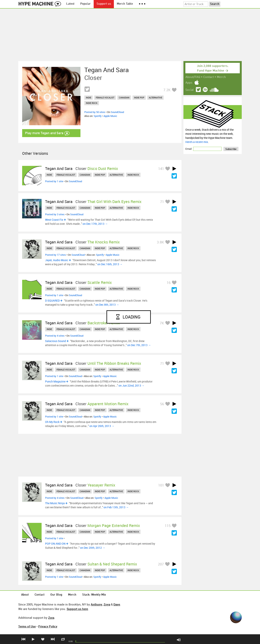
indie (88, 97)
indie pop (139, 97)
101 (161, 485)
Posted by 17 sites (55, 254)
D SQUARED (52, 300)
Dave (116, 604)
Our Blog (56, 594)
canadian (124, 97)
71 (162, 201)
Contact (208, 77)
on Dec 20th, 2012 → (92, 548)
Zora (51, 618)
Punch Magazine (55, 381)
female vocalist (105, 97)
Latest (70, 4)
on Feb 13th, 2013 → (116, 507)
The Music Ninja (55, 503)
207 (161, 564)
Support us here (77, 609)
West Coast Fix (54, 219)
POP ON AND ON (55, 543)
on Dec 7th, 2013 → (139, 345)
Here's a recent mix (196, 142)
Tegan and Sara (106, 70)
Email (188, 148)
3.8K (160, 242)
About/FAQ (192, 77)
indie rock (91, 103)
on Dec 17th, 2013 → (95, 224)
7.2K (167, 90)
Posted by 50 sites (94, 112)
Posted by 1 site (54, 181)
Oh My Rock (52, 422)
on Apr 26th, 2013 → (101, 426)
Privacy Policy (47, 626)
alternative (155, 97)
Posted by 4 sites (55, 335)
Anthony (96, 604)
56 (162, 404)
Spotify (98, 116)
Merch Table (125, 4)
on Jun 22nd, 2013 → (131, 385)
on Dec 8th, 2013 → (107, 304)
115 (168, 525)
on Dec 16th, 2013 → (109, 264)
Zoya (107, 604)
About (25, 594)
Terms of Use (27, 626)
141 (161, 168)
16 (169, 282)
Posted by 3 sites (55, 214)
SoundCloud (117, 112)
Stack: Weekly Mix (94, 594)
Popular (85, 4)
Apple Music (110, 116)
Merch (221, 77)
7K (162, 323)
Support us (104, 4)
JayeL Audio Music (56, 260)
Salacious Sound (55, 341)
